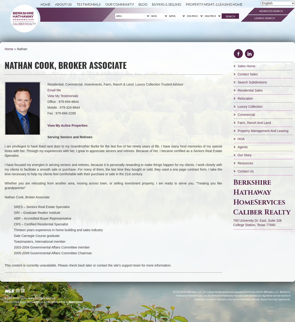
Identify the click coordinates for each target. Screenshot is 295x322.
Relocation (245, 98)
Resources (245, 163)
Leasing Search (264, 18)
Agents (243, 147)
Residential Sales (250, 90)
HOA (241, 139)
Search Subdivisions (252, 82)
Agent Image (75, 302)
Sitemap (9, 302)
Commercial (246, 115)
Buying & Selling (166, 4)
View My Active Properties (67, 125)
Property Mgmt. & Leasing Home (213, 4)
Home (45, 4)
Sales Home (246, 66)
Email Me (54, 90)
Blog (142, 4)
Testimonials (88, 4)
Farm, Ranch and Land (254, 123)
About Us (63, 4)
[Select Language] (278, 3)
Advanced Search (271, 10)
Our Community (119, 4)
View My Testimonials (62, 96)
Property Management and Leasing (263, 131)
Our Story (245, 155)
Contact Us (246, 171)
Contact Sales (248, 74)
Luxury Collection (250, 106)
